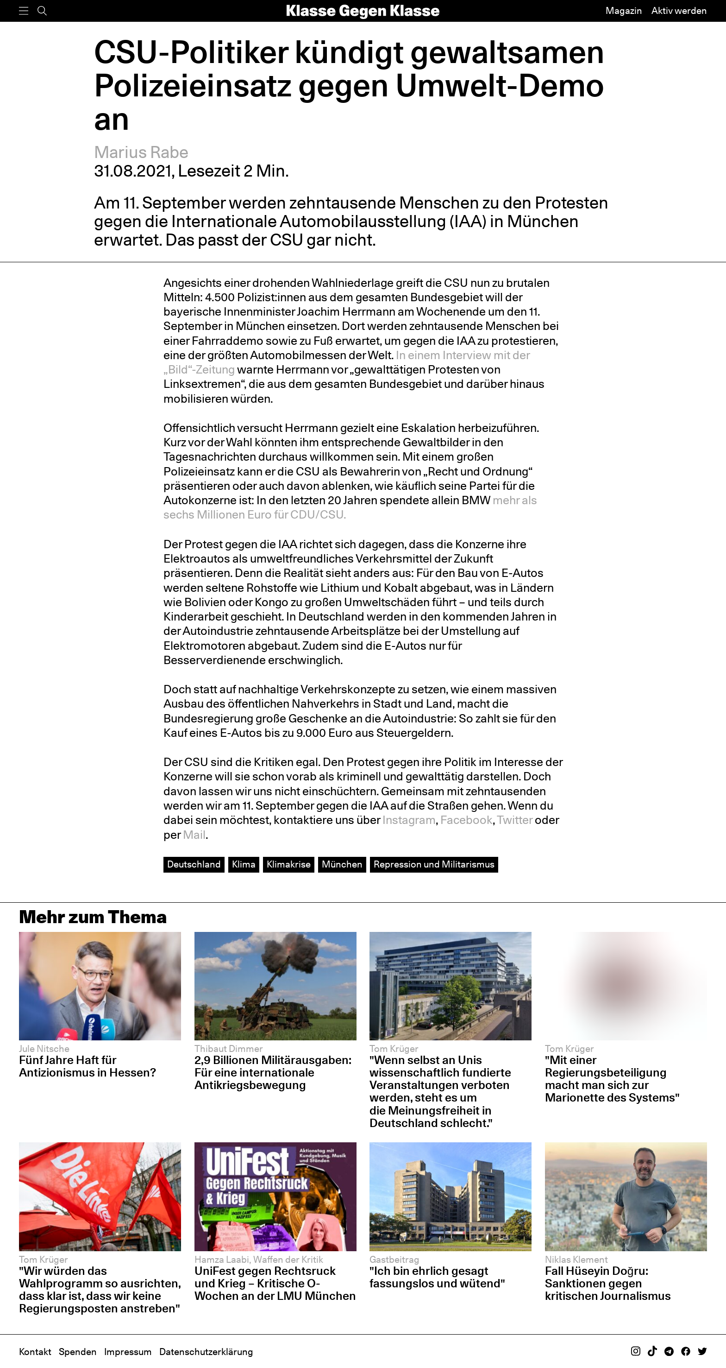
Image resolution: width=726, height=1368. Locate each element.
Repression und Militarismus (434, 864)
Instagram (409, 820)
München (342, 864)
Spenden (78, 1351)
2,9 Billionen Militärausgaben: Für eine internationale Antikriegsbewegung (272, 1072)
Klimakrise (289, 864)
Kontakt (35, 1351)
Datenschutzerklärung (206, 1351)
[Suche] (42, 11)
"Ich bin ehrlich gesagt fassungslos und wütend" (437, 1277)
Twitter (514, 820)
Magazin (624, 10)
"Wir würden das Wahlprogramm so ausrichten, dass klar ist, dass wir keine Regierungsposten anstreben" (100, 1289)
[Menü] (23, 11)
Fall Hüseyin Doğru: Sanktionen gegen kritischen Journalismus (608, 1283)
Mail (194, 835)
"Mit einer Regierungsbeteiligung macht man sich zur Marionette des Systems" (612, 1078)
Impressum (128, 1351)
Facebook (466, 820)
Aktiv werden (679, 10)
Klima (244, 864)
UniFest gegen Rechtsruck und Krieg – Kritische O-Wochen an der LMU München (275, 1283)
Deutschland (194, 864)
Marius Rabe (141, 152)
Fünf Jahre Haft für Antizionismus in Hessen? (87, 1066)
